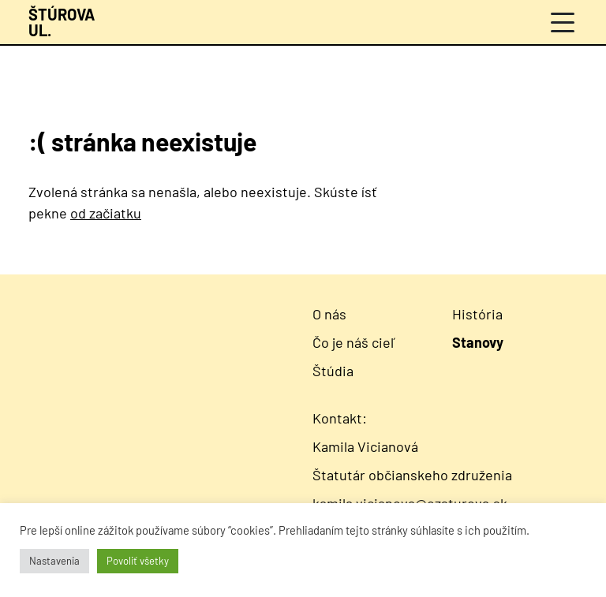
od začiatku (105, 213)
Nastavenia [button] (54, 560)
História (477, 314)
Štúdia (333, 370)
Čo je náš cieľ (354, 342)
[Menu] (563, 22)
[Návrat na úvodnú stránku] (61, 22)
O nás (329, 314)
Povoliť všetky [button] (138, 560)
